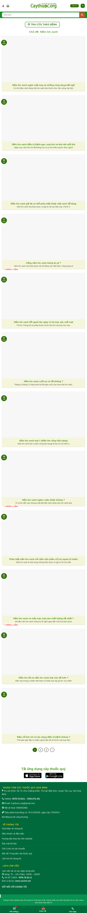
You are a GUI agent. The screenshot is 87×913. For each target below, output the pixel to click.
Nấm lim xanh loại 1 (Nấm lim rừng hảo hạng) (43, 440)
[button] (7, 6)
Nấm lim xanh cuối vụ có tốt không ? (43, 381)
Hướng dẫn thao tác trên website (17, 839)
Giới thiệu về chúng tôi (12, 829)
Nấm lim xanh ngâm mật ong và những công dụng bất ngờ (43, 85)
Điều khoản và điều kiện (13, 834)
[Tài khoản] (3, 6)
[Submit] (82, 14)
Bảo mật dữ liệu (9, 843)
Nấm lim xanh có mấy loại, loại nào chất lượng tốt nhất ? (43, 618)
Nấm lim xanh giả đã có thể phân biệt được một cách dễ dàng (43, 203)
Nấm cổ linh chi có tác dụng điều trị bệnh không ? (43, 737)
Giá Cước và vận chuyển (13, 849)
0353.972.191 (33, 799)
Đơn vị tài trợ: (16, 881)
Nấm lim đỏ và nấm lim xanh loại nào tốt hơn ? (43, 677)
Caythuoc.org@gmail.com (23, 803)
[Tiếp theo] (52, 750)
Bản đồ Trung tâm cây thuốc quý (17, 853)
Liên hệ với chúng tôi (11, 858)
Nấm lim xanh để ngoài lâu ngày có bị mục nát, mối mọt (43, 322)
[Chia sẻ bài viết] (42, 908)
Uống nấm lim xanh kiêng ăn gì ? (43, 263)
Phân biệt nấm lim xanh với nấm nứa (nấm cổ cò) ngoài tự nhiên (43, 559)
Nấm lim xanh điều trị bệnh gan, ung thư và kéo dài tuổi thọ (43, 144)
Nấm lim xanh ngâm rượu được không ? (43, 500)
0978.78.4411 (18, 799)
